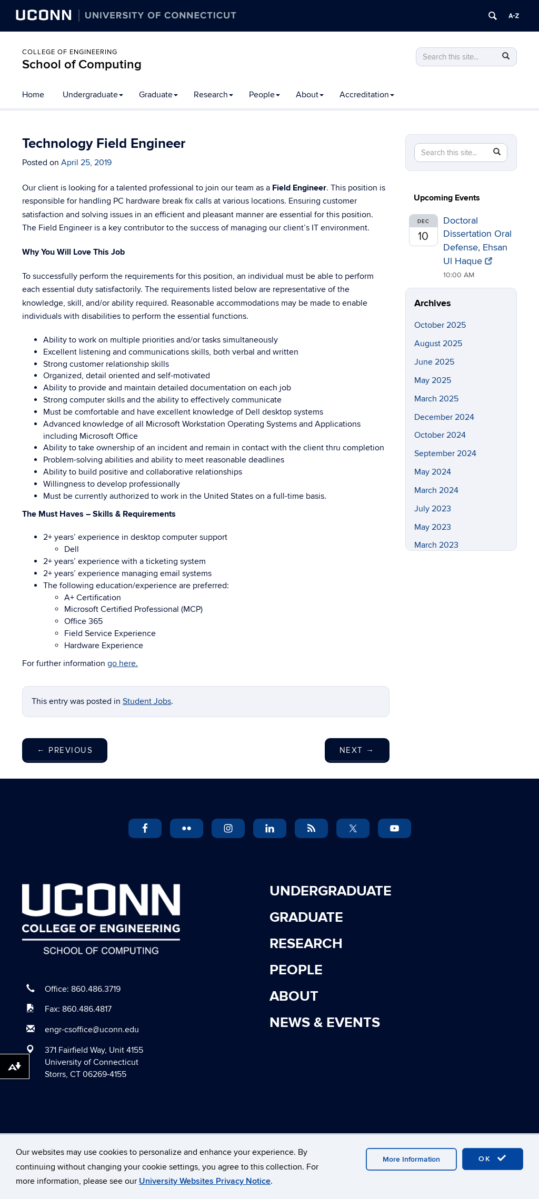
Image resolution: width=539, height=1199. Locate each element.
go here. (122, 663)
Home (33, 94)
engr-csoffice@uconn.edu (92, 1029)
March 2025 (436, 399)
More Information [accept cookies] (411, 1159)
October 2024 (440, 435)
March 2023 (436, 545)
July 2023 (432, 508)
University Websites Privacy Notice (205, 1181)
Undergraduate (93, 94)
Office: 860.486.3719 (83, 989)
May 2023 (432, 527)
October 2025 (440, 325)
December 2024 (444, 417)
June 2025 (434, 362)
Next (357, 750)
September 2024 (445, 453)
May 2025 (432, 380)
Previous (65, 750)
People (264, 94)
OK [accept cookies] (492, 1158)
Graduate (158, 94)
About (310, 94)
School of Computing (82, 64)
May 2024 (432, 472)
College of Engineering (69, 52)
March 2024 (436, 490)
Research (213, 94)
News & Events (325, 1022)
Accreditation (367, 94)
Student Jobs (147, 701)
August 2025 (438, 343)
